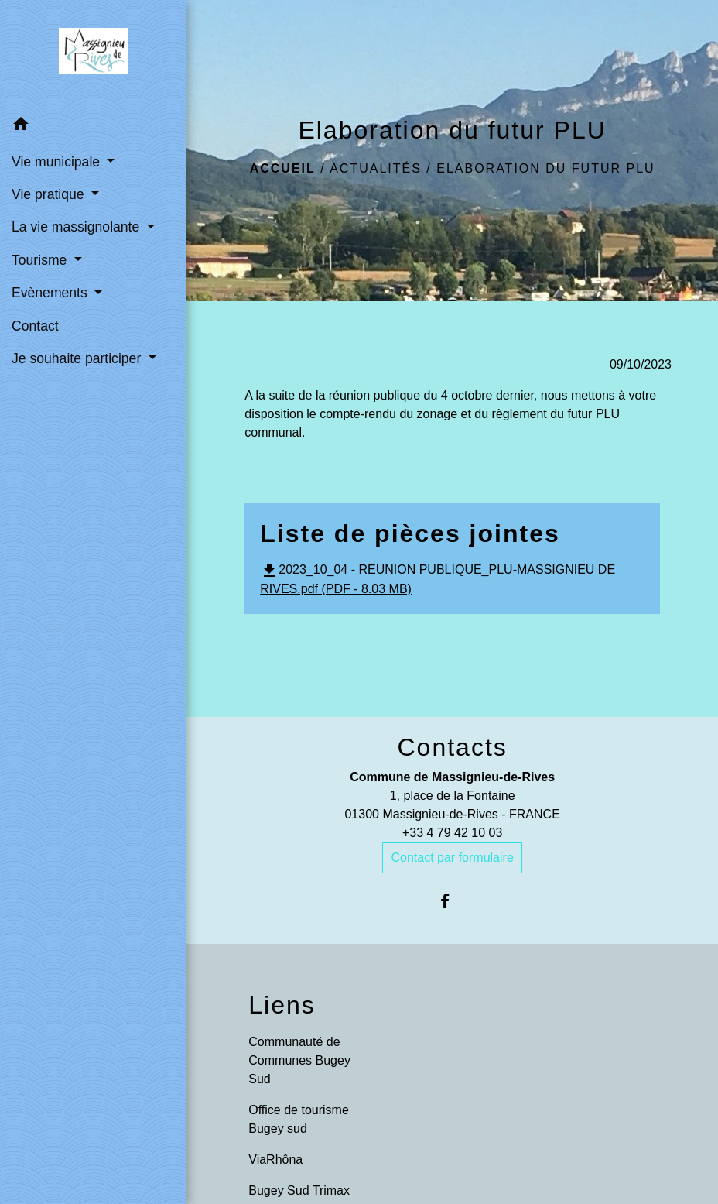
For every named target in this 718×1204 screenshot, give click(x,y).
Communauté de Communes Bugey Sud (299, 1060)
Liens (282, 1005)
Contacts (452, 747)
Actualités (376, 168)
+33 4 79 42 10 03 (452, 832)
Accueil (283, 168)
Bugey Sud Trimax (299, 1190)
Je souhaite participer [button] (78, 358)
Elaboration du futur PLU (545, 168)
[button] (93, 126)
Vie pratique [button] (49, 194)
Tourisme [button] (41, 260)
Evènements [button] (51, 292)
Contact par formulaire (452, 857)
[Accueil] (93, 54)
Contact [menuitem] (35, 326)
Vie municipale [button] (58, 162)
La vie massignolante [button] (77, 227)
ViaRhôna (275, 1159)
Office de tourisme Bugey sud (298, 1119)
